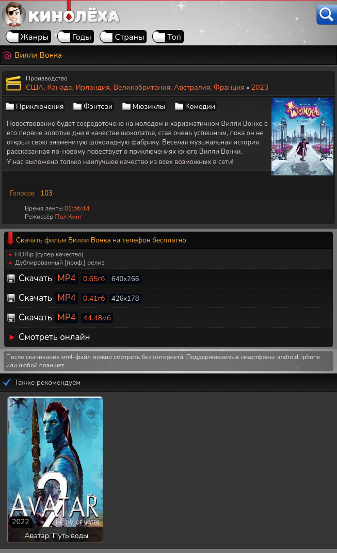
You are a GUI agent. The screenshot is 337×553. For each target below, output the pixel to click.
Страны (129, 37)
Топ (174, 37)
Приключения (39, 106)
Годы (81, 37)
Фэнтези (98, 106)
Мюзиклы (149, 106)
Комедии (200, 106)
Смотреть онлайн (54, 337)
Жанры (35, 37)
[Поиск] (326, 15)
